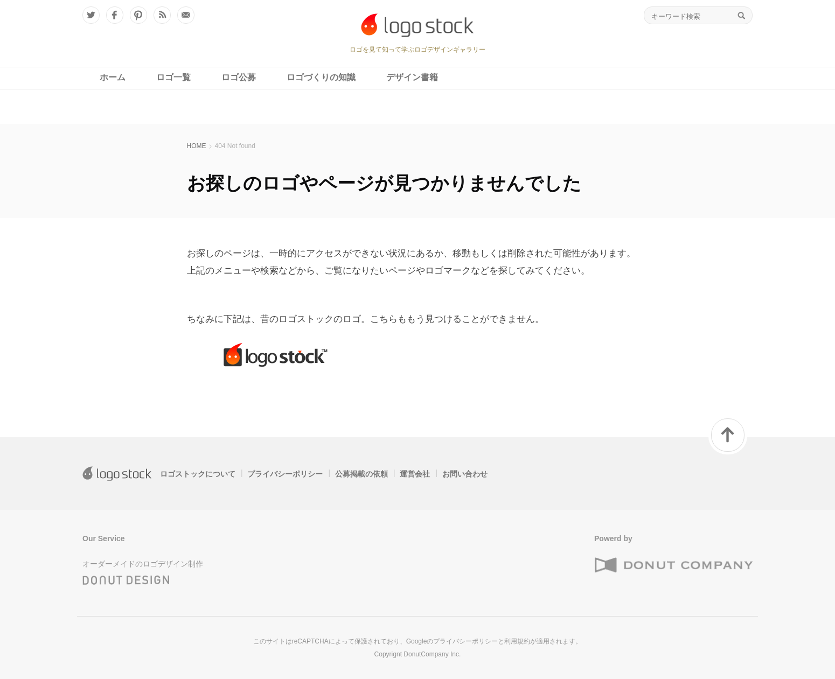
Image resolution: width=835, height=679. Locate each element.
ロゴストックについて (197, 474)
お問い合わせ (465, 474)
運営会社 (415, 474)
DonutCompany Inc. (432, 654)
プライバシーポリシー (285, 474)
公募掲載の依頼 (361, 474)
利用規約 (517, 641)
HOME (196, 146)
